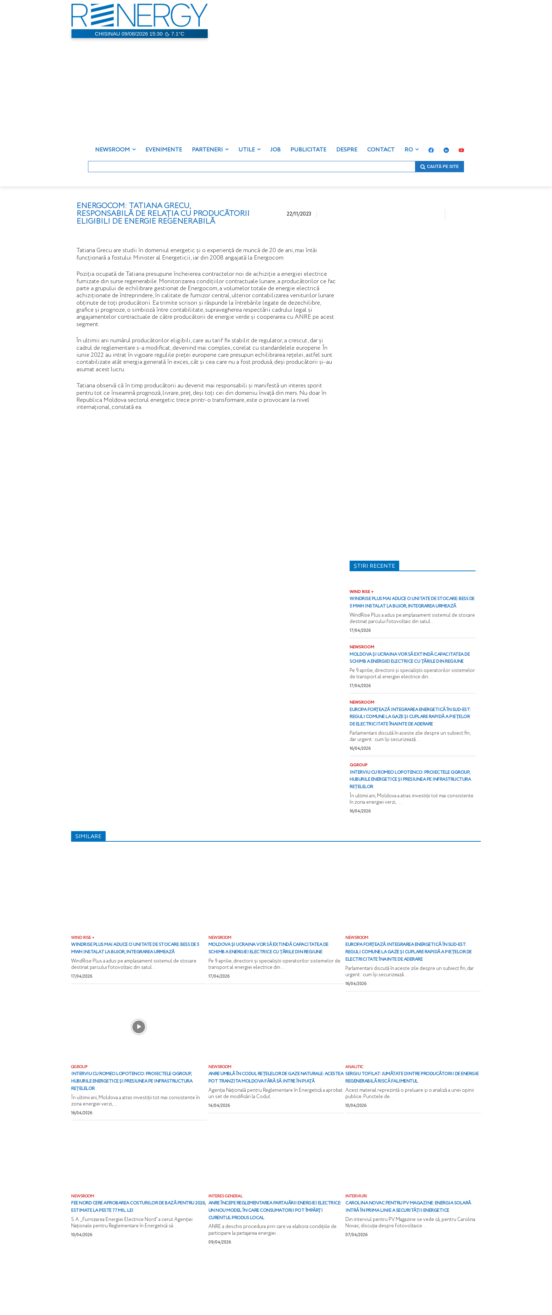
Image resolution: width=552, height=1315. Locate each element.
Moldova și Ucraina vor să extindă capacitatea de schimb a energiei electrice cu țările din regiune (409, 669)
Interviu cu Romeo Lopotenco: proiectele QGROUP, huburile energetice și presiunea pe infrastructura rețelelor (401, 806)
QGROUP (359, 788)
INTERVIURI (357, 1243)
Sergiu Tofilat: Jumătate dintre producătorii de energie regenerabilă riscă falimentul (409, 1120)
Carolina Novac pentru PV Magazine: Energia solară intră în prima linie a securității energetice (408, 1257)
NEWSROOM (363, 655)
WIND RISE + (362, 592)
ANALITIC (355, 1106)
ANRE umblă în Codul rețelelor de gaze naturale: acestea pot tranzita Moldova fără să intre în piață (274, 1120)
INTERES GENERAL (227, 1243)
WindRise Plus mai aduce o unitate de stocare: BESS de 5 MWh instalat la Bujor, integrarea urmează (411, 606)
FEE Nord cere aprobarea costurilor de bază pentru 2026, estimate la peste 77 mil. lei (138, 1257)
